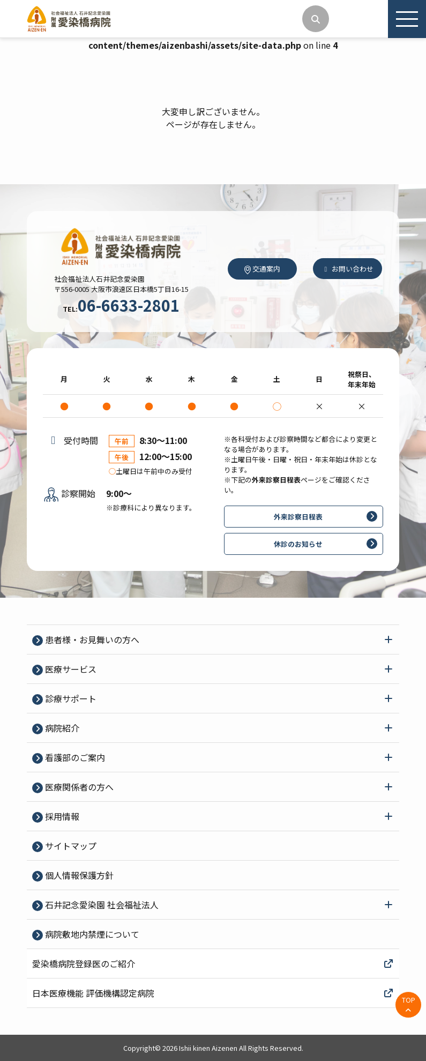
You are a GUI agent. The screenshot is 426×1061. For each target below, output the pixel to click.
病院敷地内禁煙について (91, 934)
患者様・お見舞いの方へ (91, 639)
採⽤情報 (61, 816)
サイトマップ (69, 845)
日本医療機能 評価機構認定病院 (213, 993)
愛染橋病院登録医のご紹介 (213, 963)
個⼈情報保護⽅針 (78, 875)
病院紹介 (61, 727)
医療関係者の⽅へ (78, 786)
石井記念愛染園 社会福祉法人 (101, 904)
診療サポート (69, 698)
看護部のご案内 (74, 757)
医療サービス (69, 669)
